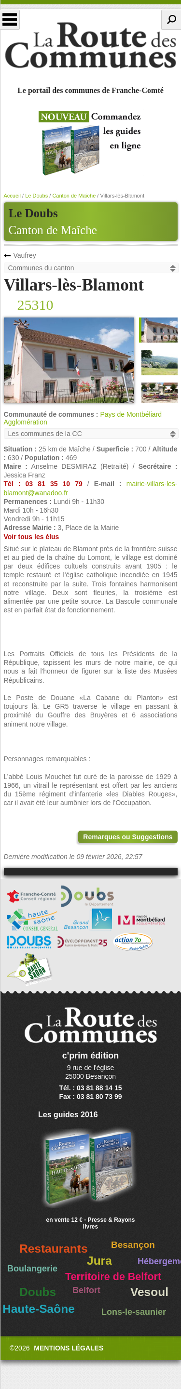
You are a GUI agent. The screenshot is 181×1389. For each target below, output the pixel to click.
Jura (99, 1260)
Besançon (133, 1245)
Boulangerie (32, 1268)
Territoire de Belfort (113, 1277)
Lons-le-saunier (133, 1312)
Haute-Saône (38, 1308)
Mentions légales (68, 1348)
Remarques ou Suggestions (127, 837)
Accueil (12, 195)
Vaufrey (25, 255)
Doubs (37, 1291)
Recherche (171, 20)
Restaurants (53, 1248)
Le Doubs (36, 195)
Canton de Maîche (53, 230)
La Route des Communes (90, 45)
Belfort (86, 1290)
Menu (10, 20)
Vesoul (149, 1291)
